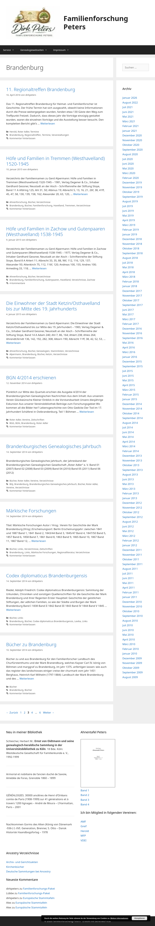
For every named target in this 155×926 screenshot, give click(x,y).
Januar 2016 (129, 357)
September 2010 (132, 616)
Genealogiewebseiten (35, 50)
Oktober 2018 (130, 248)
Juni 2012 (128, 526)
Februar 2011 (130, 592)
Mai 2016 (128, 342)
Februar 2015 (130, 394)
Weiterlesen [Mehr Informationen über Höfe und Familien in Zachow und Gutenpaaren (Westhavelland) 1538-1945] (39, 268)
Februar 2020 (130, 178)
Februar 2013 (130, 493)
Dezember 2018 (132, 239)
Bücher (31, 202)
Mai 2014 (128, 437)
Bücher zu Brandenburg (31, 644)
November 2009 (132, 663)
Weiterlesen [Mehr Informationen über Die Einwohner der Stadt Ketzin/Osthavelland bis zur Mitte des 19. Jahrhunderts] (13, 343)
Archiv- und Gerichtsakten (22, 862)
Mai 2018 (128, 267)
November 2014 (132, 408)
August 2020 (130, 154)
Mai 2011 (128, 583)
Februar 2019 (130, 229)
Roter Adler (23, 131)
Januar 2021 (129, 131)
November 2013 (132, 460)
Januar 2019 (129, 234)
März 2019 (128, 225)
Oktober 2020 (130, 145)
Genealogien (43, 350)
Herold (13, 131)
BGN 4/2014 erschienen (31, 377)
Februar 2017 (130, 324)
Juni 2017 (128, 309)
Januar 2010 (129, 653)
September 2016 (132, 338)
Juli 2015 (127, 371)
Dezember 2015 (132, 361)
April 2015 (128, 385)
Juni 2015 (128, 375)
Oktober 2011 (130, 559)
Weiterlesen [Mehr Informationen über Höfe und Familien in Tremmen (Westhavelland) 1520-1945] (80, 194)
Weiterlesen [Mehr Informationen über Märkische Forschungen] (38, 541)
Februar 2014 (130, 451)
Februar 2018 (130, 281)
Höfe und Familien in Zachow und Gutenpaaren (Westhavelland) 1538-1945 (55, 231)
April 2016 (128, 347)
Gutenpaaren (52, 279)
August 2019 (130, 201)
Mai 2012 (128, 531)
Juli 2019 (127, 206)
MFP (83, 835)
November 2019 (132, 187)
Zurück (12, 712)
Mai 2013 (128, 484)
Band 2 (85, 795)
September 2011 (132, 564)
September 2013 (132, 470)
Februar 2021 (130, 126)
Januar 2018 (129, 286)
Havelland (59, 205)
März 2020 (128, 173)
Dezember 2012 (132, 503)
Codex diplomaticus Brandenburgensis (46, 575)
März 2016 (128, 352)
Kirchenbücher (15, 867)
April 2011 (128, 587)
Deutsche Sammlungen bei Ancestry (28, 871)
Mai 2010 (128, 634)
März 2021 (128, 121)
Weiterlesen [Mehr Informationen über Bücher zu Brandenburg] (26, 678)
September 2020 (132, 149)
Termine (34, 131)
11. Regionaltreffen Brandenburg (40, 89)
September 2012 (132, 517)
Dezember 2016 (132, 328)
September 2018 (132, 253)
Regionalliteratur (65, 552)
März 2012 (128, 536)
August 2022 (130, 102)
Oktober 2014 (130, 413)
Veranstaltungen (60, 134)
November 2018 (132, 244)
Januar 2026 (129, 97)
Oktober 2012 (130, 512)
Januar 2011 (129, 597)
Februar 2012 (130, 540)
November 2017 (132, 295)
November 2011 (132, 554)
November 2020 (132, 140)
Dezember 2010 (132, 602)
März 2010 (128, 644)
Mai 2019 (128, 215)
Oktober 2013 (130, 465)
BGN (17, 423)
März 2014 (128, 446)
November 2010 (132, 606)
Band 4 (85, 804)
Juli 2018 (127, 262)
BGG (12, 423)
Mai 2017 (128, 314)
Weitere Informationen (119, 918)
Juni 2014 (128, 432)
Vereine (26, 419)
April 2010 (128, 639)
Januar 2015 (129, 399)
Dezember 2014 (132, 404)
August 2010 (130, 620)
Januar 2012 (129, 545)
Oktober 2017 (130, 300)
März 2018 (128, 276)
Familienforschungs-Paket (39, 888)
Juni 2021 (128, 112)
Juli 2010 (127, 625)
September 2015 (132, 366)
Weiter (48, 712)
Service (10, 50)
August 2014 (130, 423)
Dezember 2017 (132, 291)
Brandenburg (17, 134)
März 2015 (128, 389)
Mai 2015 (128, 380)
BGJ (11, 484)
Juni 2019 (128, 211)
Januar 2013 (129, 498)
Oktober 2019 (130, 192)
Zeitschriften (37, 419)
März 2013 (128, 488)
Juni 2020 (128, 163)
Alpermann (15, 354)
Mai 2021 (128, 116)
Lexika (77, 621)
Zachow (91, 279)
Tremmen (70, 205)
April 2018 (128, 272)
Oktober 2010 (130, 611)
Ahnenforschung (18, 202)
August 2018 (130, 258)
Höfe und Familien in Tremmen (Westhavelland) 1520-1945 (55, 161)
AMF (83, 821)
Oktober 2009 (130, 667)
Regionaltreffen (33, 134)
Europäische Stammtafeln (38, 898)
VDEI (84, 840)
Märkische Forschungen (31, 510)
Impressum (62, 50)
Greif (84, 826)
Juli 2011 (127, 573)
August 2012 (130, 521)
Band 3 (85, 800)
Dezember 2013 (132, 455)
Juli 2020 (127, 159)
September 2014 (132, 418)
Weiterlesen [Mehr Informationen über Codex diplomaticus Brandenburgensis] (13, 610)
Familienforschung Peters (96, 22)
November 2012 (132, 507)
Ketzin (49, 354)
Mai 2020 (128, 168)
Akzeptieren (139, 918)
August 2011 (130, 568)
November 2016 (132, 333)
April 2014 (128, 441)
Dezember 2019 (132, 182)
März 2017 (128, 319)
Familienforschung (42, 205)
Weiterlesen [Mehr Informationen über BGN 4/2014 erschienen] (86, 411)
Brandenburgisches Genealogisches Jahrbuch (53, 446)
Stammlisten (57, 350)
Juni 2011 (128, 578)
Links (20, 548)
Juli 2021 (127, 107)
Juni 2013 (128, 479)
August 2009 (130, 677)
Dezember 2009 (132, 658)
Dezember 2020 (132, 135)
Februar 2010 (130, 649)
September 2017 (132, 305)
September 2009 (132, 672)
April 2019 (128, 220)
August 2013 (130, 474)
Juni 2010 (128, 630)
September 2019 (132, 196)
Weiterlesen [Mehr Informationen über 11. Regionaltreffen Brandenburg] (47, 123)
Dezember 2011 (132, 550)
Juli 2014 (127, 427)
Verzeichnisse (43, 202)
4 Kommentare (17, 283)
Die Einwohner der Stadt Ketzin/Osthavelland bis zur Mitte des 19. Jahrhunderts (53, 306)
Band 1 (85, 790)
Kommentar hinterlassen (22, 138)
